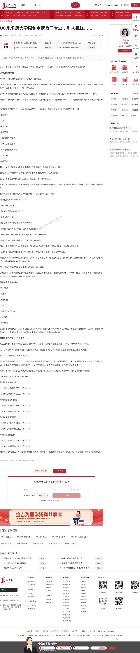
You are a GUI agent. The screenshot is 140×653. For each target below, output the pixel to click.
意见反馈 (83, 587)
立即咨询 (59, 471)
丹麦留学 (66, 587)
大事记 (82, 590)
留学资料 (94, 12)
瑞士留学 (66, 609)
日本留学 (48, 599)
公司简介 (83, 581)
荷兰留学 (66, 606)
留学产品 (59, 12)
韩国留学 (48, 602)
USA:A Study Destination (106, 631)
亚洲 (34, 16)
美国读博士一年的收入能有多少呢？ (18, 558)
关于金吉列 (124, 5)
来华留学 (83, 612)
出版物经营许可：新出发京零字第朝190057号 (108, 635)
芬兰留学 (66, 603)
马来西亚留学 (50, 584)
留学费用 (114, 99)
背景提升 (135, 99)
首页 (1, 21)
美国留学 (31, 581)
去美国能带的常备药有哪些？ (72, 563)
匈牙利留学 (66, 612)
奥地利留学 (66, 615)
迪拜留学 (48, 590)
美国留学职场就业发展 (79, 537)
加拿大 (44, 12)
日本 (38, 12)
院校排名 (77, 12)
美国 (32, 12)
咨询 (42, 558)
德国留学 (66, 593)
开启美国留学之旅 (41, 471)
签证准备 (103, 16)
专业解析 (124, 110)
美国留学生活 (6, 543)
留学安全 (119, 12)
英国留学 (31, 593)
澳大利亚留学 (32, 605)
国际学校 (59, 16)
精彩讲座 (68, 16)
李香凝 (4, 35)
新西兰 (8, 16)
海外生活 (128, 12)
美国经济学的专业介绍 (12, 568)
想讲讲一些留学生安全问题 (71, 558)
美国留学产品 (41, 537)
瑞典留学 (66, 600)
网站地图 (83, 603)
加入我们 (83, 609)
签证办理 (135, 104)
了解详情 (48, 43)
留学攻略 (9, 12)
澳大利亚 (16, 16)
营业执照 (83, 600)
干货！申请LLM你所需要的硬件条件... (75, 568)
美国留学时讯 (22, 543)
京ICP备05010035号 (58, 635)
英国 (27, 12)
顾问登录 (83, 606)
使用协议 (83, 597)
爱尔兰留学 (31, 596)
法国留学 (66, 590)
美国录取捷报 (6, 537)
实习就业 (119, 16)
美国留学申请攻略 (23, 537)
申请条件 (124, 99)
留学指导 (134, 115)
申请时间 (114, 110)
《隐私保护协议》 (58, 500)
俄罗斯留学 (66, 618)
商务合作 (83, 593)
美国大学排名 (54, 543)
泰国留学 (48, 587)
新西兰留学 (31, 608)
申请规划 (114, 115)
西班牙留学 (66, 584)
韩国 (23, 16)
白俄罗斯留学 (67, 621)
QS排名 (124, 115)
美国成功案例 (70, 543)
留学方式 (124, 104)
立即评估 (66, 495)
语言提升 (103, 12)
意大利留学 (66, 581)
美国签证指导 (38, 543)
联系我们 (83, 584)
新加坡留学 (49, 581)
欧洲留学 (92, 631)
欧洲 (29, 16)
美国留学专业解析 (58, 537)
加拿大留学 (31, 584)
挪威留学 (66, 597)
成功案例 (68, 12)
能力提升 (94, 16)
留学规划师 (19, 12)
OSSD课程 (78, 16)
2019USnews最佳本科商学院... (16, 563)
